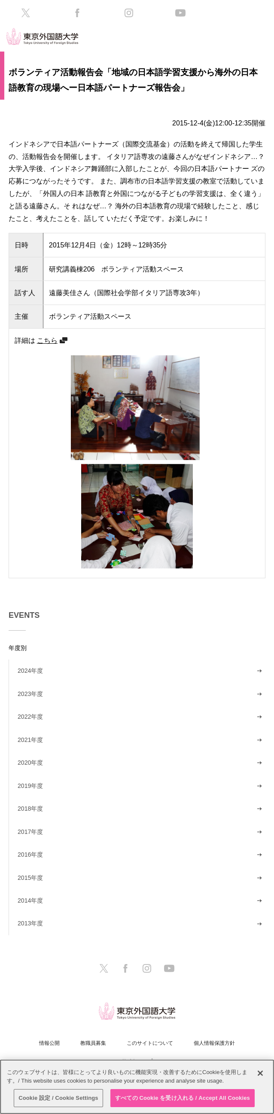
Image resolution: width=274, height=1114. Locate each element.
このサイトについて (150, 1043)
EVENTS (24, 615)
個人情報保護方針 (214, 1043)
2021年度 (30, 739)
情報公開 (49, 1043)
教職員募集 (93, 1043)
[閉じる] (260, 1073)
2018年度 (30, 808)
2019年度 (30, 785)
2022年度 (30, 716)
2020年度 (30, 762)
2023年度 (30, 693)
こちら (47, 340)
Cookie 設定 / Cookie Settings (58, 1098)
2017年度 (30, 831)
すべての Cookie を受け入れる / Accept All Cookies (182, 1098)
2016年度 (30, 854)
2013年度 (30, 923)
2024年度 (30, 670)
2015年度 (30, 877)
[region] (137, 1086)
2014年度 (30, 900)
